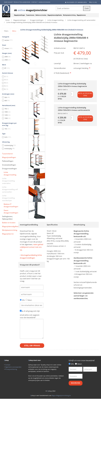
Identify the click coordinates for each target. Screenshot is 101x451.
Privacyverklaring (11, 369)
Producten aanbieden (22, 2)
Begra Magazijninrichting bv (61, 395)
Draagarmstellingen (9, 168)
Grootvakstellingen (9, 165)
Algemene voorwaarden (13, 367)
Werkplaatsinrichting (69, 15)
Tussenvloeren (30, 15)
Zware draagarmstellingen (11, 211)
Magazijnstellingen (19, 15)
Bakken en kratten (41, 15)
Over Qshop (8, 2)
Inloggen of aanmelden (77, 2)
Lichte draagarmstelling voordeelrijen (8, 198)
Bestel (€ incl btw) (85, 94)
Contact (34, 2)
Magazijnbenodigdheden (54, 15)
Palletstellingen (7, 161)
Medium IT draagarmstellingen (11, 205)
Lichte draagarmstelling (10, 173)
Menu (14, 31)
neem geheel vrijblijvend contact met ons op (31, 247)
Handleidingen (44, 2)
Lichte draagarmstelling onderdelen (8, 180)
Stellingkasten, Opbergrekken (7, 217)
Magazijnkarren (81, 15)
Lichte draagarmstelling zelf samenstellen (10, 189)
